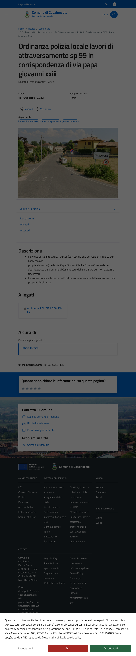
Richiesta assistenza (54, 583)
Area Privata (24, 628)
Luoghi (99, 518)
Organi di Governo (27, 492)
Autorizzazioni (51, 512)
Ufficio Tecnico (30, 348)
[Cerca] (114, 14)
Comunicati (101, 492)
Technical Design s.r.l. (39, 647)
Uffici (20, 487)
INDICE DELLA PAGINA (68, 209)
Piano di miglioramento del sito (79, 597)
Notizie (99, 487)
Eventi (99, 523)
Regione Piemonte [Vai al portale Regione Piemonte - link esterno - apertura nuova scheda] (26, 4)
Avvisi (99, 497)
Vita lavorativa (77, 541)
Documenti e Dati (27, 517)
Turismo (74, 536)
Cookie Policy (76, 573)
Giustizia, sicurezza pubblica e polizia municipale (79, 492)
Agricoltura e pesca (54, 487)
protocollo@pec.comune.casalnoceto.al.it (28, 604)
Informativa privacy (80, 568)
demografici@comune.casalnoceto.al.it (28, 592)
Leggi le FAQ (50, 558)
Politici (21, 497)
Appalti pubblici (52, 507)
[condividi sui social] (26, 108)
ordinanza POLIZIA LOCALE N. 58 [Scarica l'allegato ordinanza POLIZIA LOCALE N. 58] (45, 310)
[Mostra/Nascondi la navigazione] (6, 14)
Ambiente (49, 492)
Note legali (75, 578)
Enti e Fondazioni (27, 512)
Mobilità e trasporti (79, 512)
